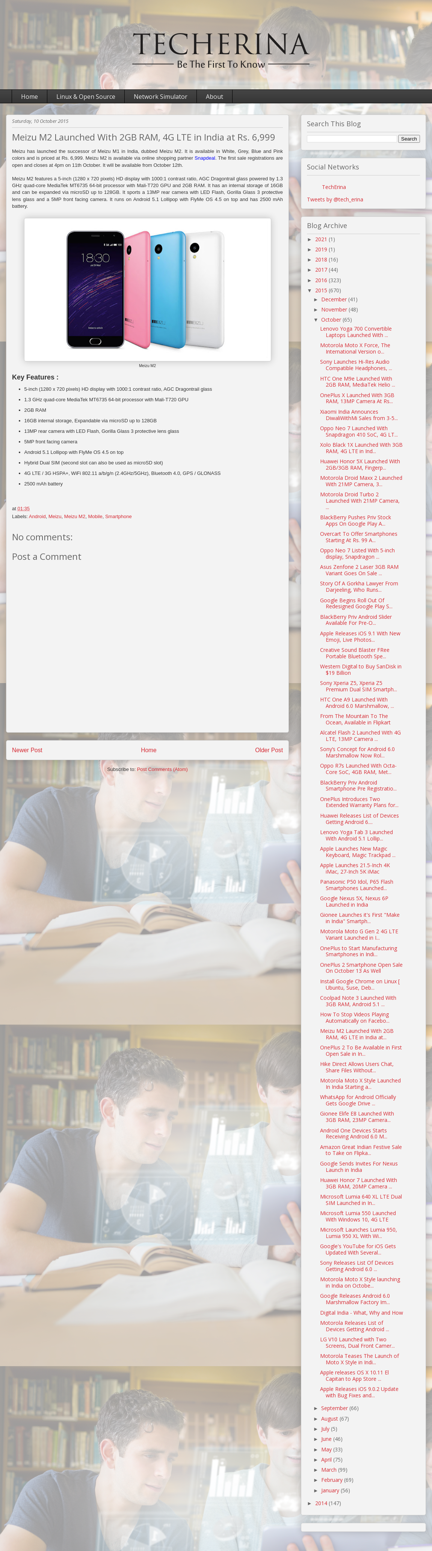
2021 (322, 239)
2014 (322, 1503)
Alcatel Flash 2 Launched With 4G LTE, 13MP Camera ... (360, 735)
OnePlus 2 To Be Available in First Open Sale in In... (361, 1050)
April (327, 1459)
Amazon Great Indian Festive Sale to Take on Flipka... (361, 1150)
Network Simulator (160, 96)
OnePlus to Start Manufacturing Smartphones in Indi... (358, 951)
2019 (322, 249)
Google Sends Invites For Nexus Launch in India (359, 1166)
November (335, 309)
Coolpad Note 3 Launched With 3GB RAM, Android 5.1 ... (358, 1001)
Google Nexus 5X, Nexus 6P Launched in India (354, 901)
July (326, 1428)
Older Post (269, 750)
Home (29, 96)
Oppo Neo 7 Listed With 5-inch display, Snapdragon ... (357, 553)
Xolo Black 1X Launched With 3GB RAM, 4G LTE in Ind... (361, 448)
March (329, 1469)
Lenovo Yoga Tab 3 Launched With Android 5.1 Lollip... (356, 835)
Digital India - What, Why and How (361, 1312)
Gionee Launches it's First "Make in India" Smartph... (360, 918)
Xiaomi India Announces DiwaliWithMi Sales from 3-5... (359, 415)
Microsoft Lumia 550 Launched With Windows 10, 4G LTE (358, 1216)
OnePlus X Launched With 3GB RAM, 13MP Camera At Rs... (357, 398)
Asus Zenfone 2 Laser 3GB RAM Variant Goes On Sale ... (359, 570)
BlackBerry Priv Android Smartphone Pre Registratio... (358, 785)
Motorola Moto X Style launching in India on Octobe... (360, 1282)
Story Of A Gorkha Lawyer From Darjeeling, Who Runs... (359, 586)
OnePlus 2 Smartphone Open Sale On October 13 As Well (361, 968)
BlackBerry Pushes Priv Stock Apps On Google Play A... (355, 520)
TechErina (334, 186)
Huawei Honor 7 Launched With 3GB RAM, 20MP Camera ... (358, 1183)
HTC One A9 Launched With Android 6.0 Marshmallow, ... (357, 702)
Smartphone (118, 516)
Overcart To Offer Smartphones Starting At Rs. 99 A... (358, 537)
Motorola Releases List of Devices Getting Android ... (354, 1326)
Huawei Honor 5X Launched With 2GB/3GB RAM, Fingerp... (360, 464)
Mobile (95, 516)
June (327, 1438)
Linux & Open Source (85, 96)
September (335, 1408)
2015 (322, 290)
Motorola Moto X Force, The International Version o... (355, 348)
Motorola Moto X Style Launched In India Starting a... (360, 1083)
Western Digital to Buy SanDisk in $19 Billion (361, 669)
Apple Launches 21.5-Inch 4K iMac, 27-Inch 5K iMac (355, 868)
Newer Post (27, 750)
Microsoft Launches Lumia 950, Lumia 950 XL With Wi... (358, 1233)
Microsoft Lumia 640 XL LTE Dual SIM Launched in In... (361, 1199)
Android (37, 516)
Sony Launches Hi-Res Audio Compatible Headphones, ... (356, 365)
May (327, 1449)
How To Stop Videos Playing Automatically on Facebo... (355, 1017)
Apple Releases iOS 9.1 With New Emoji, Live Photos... (360, 636)
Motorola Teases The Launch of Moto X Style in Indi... (359, 1359)
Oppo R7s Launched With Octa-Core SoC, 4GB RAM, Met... (358, 769)
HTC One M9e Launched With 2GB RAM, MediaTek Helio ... (357, 382)
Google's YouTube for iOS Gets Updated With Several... (358, 1249)
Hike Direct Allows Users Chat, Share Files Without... (357, 1067)
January (331, 1490)
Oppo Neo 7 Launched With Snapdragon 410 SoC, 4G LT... (359, 431)
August (330, 1418)
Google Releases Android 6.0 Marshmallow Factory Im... (355, 1299)
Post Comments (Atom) (162, 769)
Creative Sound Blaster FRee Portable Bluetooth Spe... (355, 653)
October (332, 319)
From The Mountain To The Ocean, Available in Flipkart (355, 719)
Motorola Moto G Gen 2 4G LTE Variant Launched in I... (359, 934)
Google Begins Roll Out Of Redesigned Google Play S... (356, 603)
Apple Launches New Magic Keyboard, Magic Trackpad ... (358, 852)
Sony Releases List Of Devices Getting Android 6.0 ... (357, 1266)
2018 (322, 259)
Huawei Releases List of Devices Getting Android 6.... (359, 818)
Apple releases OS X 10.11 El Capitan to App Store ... (354, 1375)
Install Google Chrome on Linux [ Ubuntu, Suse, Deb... (360, 984)
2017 (322, 269)
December (334, 299)
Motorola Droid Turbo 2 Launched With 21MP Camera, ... (360, 501)
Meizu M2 (74, 516)
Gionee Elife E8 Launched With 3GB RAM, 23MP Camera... (357, 1116)
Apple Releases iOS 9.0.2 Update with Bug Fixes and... (359, 1392)
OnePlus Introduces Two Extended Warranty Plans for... (359, 802)
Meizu (55, 516)
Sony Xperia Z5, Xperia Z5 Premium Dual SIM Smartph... (358, 686)
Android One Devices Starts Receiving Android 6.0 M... (353, 1133)
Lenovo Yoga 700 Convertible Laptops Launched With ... (356, 332)
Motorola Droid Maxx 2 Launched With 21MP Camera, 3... (361, 481)
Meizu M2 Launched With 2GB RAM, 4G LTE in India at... (357, 1034)
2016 (322, 280)
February (332, 1479)
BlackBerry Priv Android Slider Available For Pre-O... (356, 620)
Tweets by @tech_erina (335, 199)
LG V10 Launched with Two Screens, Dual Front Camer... (357, 1342)
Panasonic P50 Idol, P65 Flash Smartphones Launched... (356, 885)
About (214, 96)
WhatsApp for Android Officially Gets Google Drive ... (358, 1100)
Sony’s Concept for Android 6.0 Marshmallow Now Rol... (357, 752)
